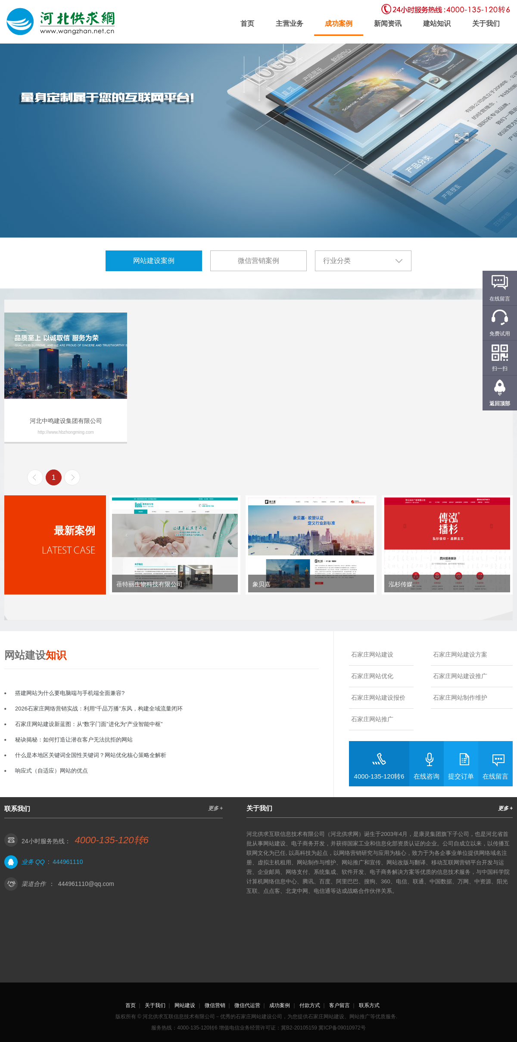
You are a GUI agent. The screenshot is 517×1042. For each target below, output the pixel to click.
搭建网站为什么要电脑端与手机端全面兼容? (70, 693)
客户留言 (339, 1005)
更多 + (215, 808)
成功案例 (338, 23)
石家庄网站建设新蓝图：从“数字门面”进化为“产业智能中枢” (88, 724)
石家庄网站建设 (372, 654)
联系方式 (369, 1005)
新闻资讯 (388, 23)
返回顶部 (499, 404)
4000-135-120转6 (379, 776)
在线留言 (495, 776)
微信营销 (215, 1005)
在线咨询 (426, 776)
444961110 (68, 861)
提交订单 (461, 776)
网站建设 (184, 1005)
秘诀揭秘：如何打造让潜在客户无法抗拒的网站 (74, 739)
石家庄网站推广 (372, 719)
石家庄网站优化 (372, 676)
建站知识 (437, 23)
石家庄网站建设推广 (460, 676)
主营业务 (289, 23)
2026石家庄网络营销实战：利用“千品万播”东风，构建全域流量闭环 (99, 708)
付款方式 (309, 1005)
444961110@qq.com (86, 883)
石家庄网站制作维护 (460, 697)
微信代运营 (247, 1005)
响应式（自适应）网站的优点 (51, 770)
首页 (247, 23)
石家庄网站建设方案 (460, 654)
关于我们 (486, 23)
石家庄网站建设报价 (378, 697)
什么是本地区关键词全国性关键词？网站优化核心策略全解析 (90, 755)
